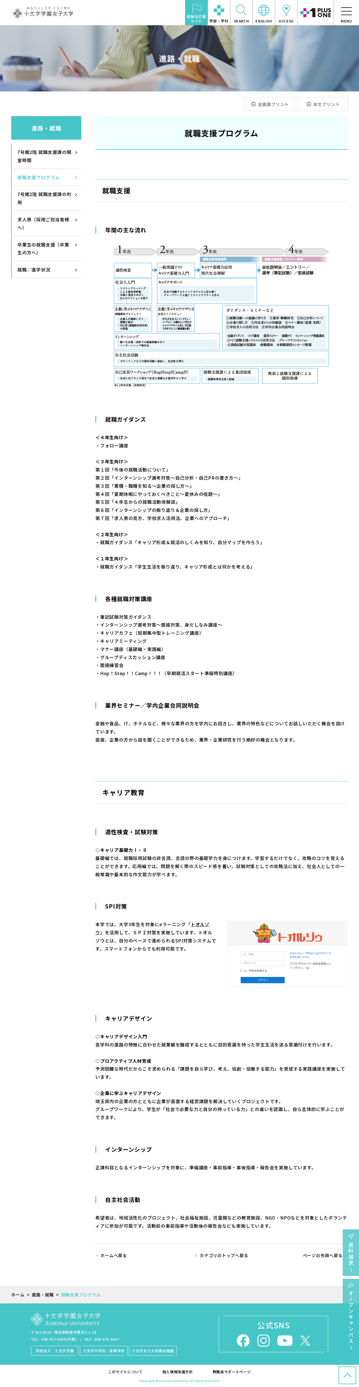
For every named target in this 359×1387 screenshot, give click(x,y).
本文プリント (326, 104)
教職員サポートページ (232, 1371)
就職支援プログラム (38, 177)
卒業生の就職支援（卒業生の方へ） (43, 248)
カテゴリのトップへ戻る (224, 1255)
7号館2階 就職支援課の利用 (44, 198)
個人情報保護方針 (177, 1371)
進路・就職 (46, 128)
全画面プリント (273, 104)
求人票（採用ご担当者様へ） (43, 223)
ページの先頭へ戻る (323, 1255)
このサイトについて (125, 1371)
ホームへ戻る (113, 1255)
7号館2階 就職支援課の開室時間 (44, 156)
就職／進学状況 (33, 269)
